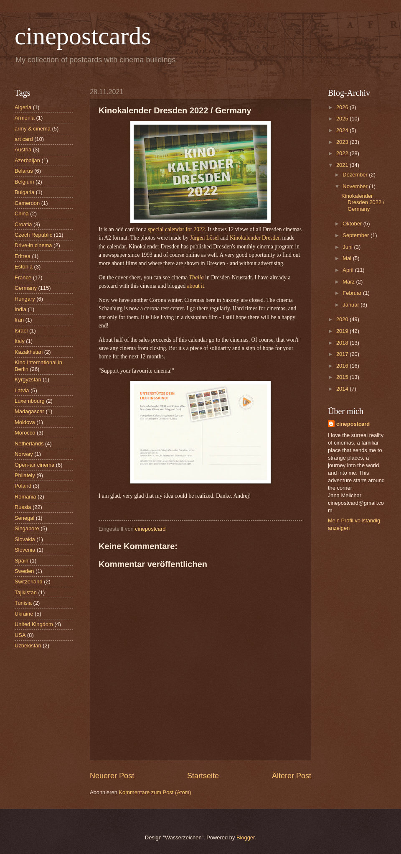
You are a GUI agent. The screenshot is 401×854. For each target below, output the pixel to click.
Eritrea (22, 256)
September (357, 235)
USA (20, 635)
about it (195, 286)
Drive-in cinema (33, 245)
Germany (26, 288)
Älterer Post (291, 776)
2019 (343, 331)
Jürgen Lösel (204, 238)
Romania (25, 496)
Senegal (24, 518)
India (20, 309)
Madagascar (29, 411)
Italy (20, 341)
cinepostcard (353, 424)
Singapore (27, 528)
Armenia (25, 118)
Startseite (203, 776)
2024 (343, 130)
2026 (343, 107)
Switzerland (29, 581)
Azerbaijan (27, 160)
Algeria (23, 107)
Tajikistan (26, 592)
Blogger (245, 837)
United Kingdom (34, 624)
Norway (24, 454)
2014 (343, 389)
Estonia (24, 266)
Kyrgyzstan (28, 379)
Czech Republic (33, 235)
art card (24, 139)
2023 (343, 142)
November (356, 186)
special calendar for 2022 (176, 229)
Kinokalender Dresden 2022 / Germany (362, 202)
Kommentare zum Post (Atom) (155, 792)
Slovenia (25, 550)
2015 (343, 377)
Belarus (24, 171)
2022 (343, 153)
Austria (23, 149)
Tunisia (23, 603)
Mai (348, 258)
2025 (343, 118)
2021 (343, 165)
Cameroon (27, 203)
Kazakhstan (29, 352)
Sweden (24, 571)
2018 (343, 343)
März (349, 282)
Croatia (23, 224)
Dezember (356, 174)
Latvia (22, 390)
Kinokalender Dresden (255, 238)
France (23, 277)
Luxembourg (30, 401)
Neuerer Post (112, 776)
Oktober (353, 223)
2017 (343, 354)
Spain (21, 560)
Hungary (25, 299)
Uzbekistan (28, 645)
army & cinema (33, 128)
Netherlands (29, 443)
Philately (25, 475)
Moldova (25, 422)
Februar (353, 293)
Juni (348, 247)
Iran (19, 320)
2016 (343, 366)
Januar (351, 305)
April (349, 270)
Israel (21, 330)
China (22, 213)
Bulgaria (24, 192)
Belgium (24, 182)
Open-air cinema (34, 465)
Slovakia (25, 539)
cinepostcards (83, 36)
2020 (343, 319)
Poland (23, 486)
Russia (23, 507)
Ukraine (24, 614)
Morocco (25, 433)
